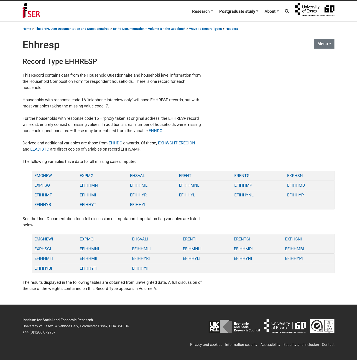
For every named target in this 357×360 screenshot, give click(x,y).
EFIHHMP (243, 185)
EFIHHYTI (88, 268)
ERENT (185, 175)
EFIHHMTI (43, 258)
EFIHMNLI (192, 248)
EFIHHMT (43, 195)
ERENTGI (242, 239)
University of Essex (314, 11)
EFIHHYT (88, 204)
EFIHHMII (88, 258)
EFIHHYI (137, 204)
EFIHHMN (89, 185)
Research (201, 11)
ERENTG (242, 175)
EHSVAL (137, 175)
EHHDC (155, 130)
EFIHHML (139, 185)
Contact (328, 344)
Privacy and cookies (206, 344)
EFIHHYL (187, 195)
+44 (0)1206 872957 (39, 332)
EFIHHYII (140, 268)
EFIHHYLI (191, 258)
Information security (241, 344)
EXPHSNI (293, 239)
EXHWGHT (168, 143)
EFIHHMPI (243, 248)
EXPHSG (42, 185)
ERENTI (189, 239)
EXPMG (86, 175)
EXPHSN (295, 175)
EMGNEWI (43, 239)
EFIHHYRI (141, 258)
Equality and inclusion (301, 344)
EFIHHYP (295, 195)
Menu (322, 43)
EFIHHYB (42, 204)
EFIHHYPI (294, 258)
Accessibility (270, 344)
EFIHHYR (138, 195)
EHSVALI (140, 239)
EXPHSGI (42, 248)
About (270, 11)
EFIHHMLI (141, 248)
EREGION (186, 143)
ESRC (234, 326)
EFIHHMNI (89, 248)
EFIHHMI (88, 195)
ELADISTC (39, 149)
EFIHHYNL (244, 195)
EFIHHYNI (243, 258)
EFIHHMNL (189, 185)
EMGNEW (43, 175)
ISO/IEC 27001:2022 (322, 326)
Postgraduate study (237, 11)
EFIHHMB (296, 185)
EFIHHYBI (43, 268)
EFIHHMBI (294, 248)
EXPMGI (87, 239)
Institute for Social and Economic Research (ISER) (32, 11)
